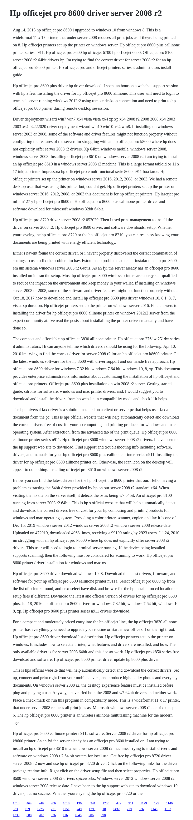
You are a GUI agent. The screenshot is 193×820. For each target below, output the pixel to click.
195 (156, 803)
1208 (105, 803)
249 (79, 809)
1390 (92, 809)
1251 (66, 809)
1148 (154, 809)
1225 (40, 809)
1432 (116, 809)
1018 (66, 803)
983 (15, 809)
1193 (168, 809)
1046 (78, 815)
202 (41, 815)
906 (91, 815)
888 (29, 815)
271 (53, 809)
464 (29, 803)
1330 (16, 815)
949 (41, 803)
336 (141, 809)
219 (129, 809)
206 (53, 803)
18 (104, 809)
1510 (16, 803)
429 (118, 803)
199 (27, 809)
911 (130, 803)
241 (92, 803)
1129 (143, 803)
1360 (80, 803)
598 (103, 815)
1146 (169, 803)
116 (65, 815)
